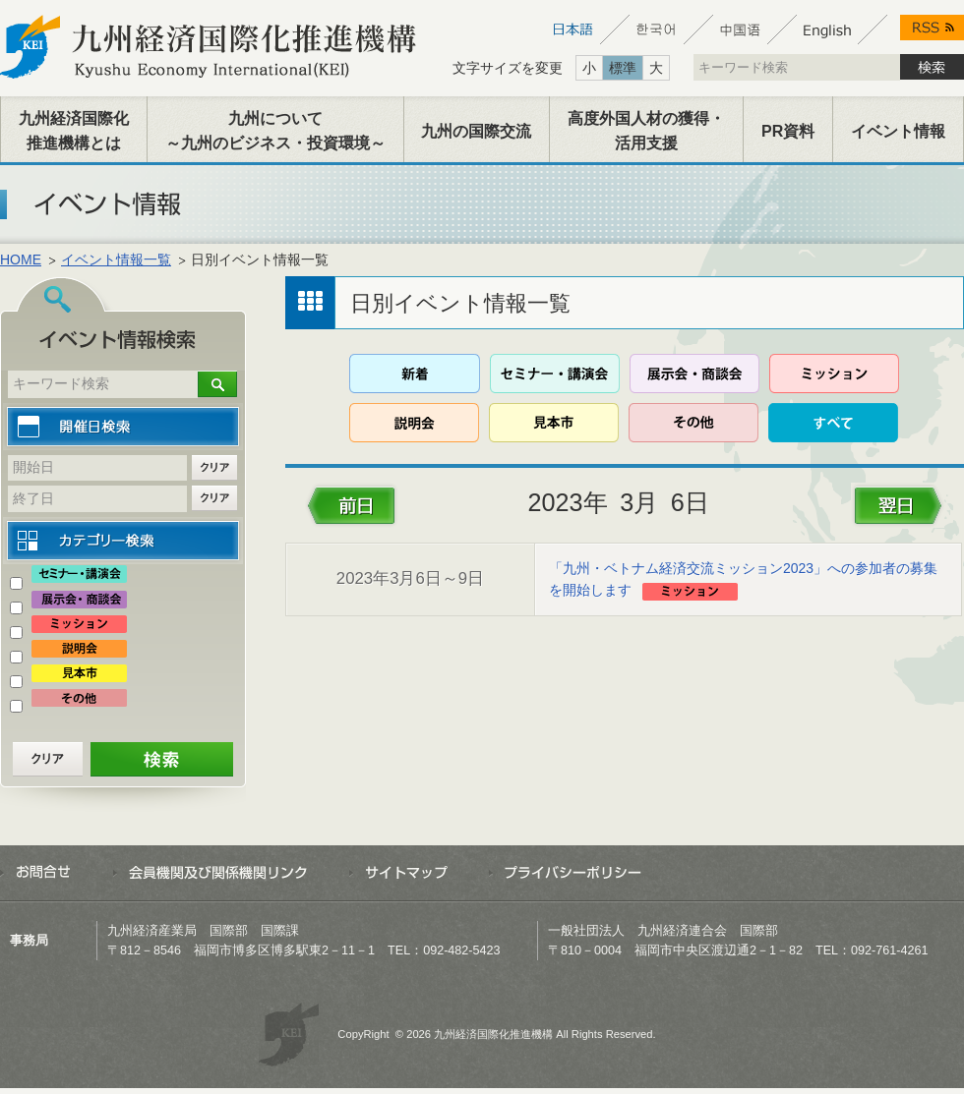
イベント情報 (898, 131)
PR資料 (787, 131)
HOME (20, 259)
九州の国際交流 (476, 131)
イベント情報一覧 (116, 259)
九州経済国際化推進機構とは (74, 131)
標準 (622, 68)
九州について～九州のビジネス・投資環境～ (275, 131)
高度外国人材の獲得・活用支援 (646, 131)
